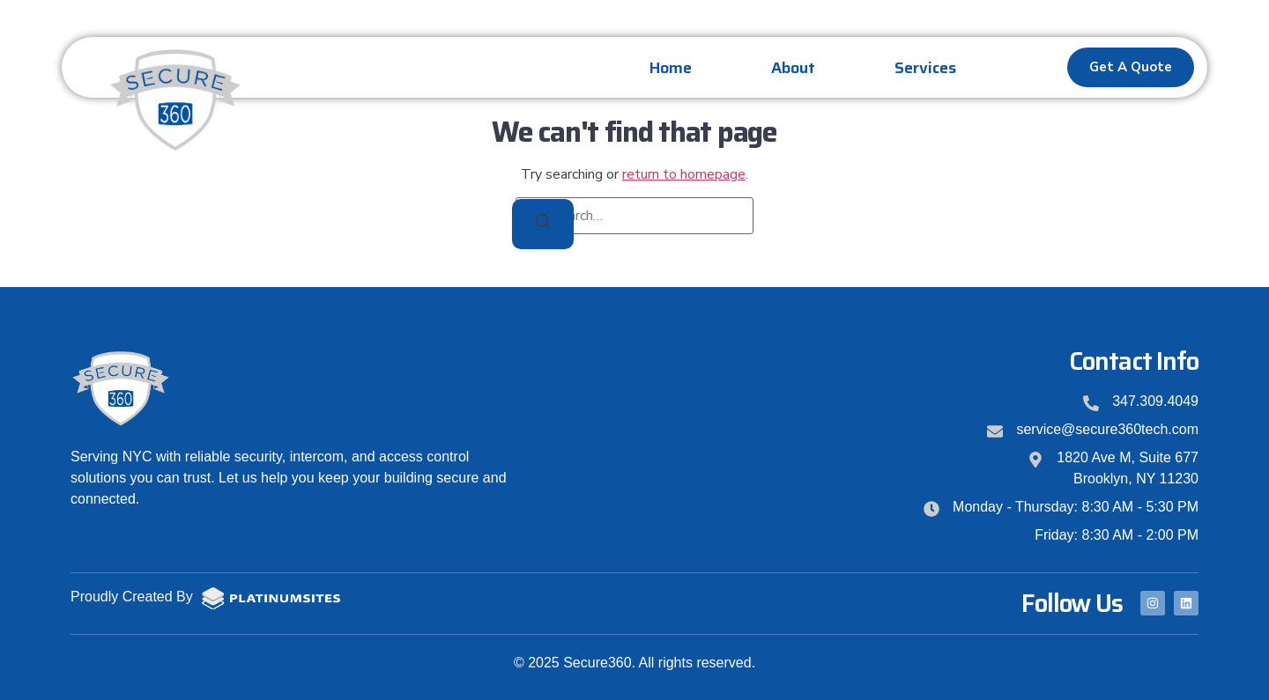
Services (925, 67)
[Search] (543, 224)
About (793, 67)
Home (670, 67)
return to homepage (684, 174)
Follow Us (1072, 603)
